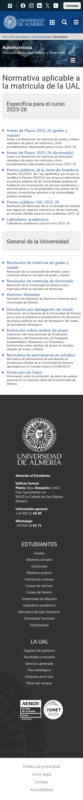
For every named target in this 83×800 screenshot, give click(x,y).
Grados (39, 553)
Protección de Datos (24, 372)
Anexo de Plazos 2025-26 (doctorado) (40, 152)
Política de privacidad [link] (41, 766)
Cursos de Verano (39, 592)
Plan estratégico (39, 670)
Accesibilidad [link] (41, 789)
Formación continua (39, 579)
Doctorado (39, 566)
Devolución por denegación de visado (40, 309)
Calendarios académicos (28, 219)
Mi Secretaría (19, 37)
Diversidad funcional (39, 618)
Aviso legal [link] (41, 774)
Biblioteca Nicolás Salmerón (39, 612)
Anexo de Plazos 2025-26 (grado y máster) (37, 132)
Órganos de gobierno (39, 650)
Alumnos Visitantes (23, 294)
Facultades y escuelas (39, 657)
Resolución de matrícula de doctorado (40, 281)
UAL (5, 37)
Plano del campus (39, 683)
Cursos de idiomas (39, 585)
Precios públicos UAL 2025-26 (33, 202)
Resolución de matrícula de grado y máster (38, 265)
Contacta (72, 6)
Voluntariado (39, 625)
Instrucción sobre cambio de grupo (37, 330)
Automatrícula (40, 37)
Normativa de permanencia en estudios (41, 355)
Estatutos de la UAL (39, 676)
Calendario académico (39, 605)
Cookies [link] (41, 781)
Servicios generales (39, 663)
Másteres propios (39, 572)
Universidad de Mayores (39, 599)
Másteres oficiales (39, 559)
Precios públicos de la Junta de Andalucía (42, 169)
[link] (72, 5)
